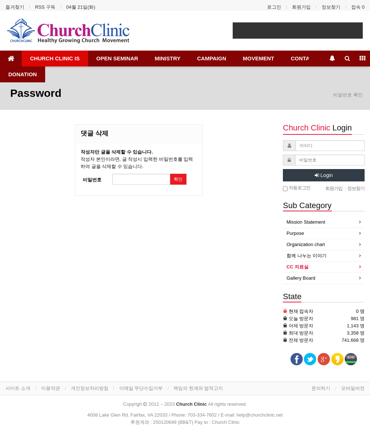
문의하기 (320, 388)
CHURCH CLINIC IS (55, 58)
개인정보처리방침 (89, 388)
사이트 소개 (17, 388)
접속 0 (358, 7)
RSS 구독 (45, 7)
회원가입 (301, 7)
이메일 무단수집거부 (141, 388)
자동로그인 (296, 188)
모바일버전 (353, 388)
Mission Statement (306, 222)
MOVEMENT (258, 58)
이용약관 (50, 388)
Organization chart (306, 244)
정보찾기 (331, 7)
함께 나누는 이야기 (307, 255)
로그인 (274, 7)
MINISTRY (167, 58)
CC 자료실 (298, 267)
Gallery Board (301, 278)
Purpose (295, 233)
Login (324, 175)
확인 (178, 179)
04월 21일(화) (80, 7)
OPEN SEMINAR (117, 58)
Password (34, 93)
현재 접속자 (301, 311)
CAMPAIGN (211, 58)
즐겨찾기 (14, 7)
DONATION (22, 74)
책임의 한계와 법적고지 (198, 388)
